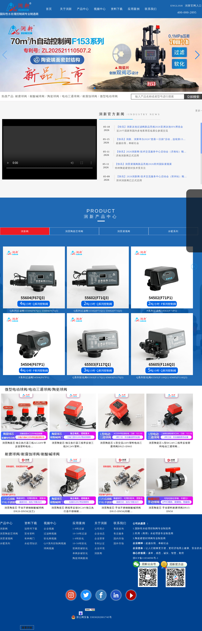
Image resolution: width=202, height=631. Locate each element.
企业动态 (99, 533)
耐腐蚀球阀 (89, 96)
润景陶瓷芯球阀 (9, 533)
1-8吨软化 (78, 538)
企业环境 (99, 548)
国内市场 (119, 538)
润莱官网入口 (193, 5)
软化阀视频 (50, 538)
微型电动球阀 (109, 96)
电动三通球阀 (71, 96)
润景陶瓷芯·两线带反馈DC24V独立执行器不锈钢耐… (72, 509)
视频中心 (100, 8)
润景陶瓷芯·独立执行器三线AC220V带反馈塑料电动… (24, 445)
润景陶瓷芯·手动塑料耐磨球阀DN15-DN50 (169, 509)
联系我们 (151, 8)
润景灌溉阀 (6, 538)
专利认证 (99, 543)
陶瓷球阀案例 (80, 558)
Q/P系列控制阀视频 (55, 543)
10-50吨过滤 (80, 533)
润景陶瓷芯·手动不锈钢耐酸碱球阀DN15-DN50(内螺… (121, 509)
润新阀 (4, 528)
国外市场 (119, 543)
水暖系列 (5, 543)
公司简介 (99, 528)
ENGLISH (176, 5)
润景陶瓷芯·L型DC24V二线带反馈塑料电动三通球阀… (170, 445)
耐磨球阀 (21, 96)
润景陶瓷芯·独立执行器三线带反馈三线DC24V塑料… (73, 445)
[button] (94, 88)
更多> (198, 110)
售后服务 (119, 533)
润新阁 (98, 553)
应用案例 (134, 8)
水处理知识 (30, 543)
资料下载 (117, 8)
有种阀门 (29, 538)
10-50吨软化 (80, 543)
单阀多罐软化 (80, 553)
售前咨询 (119, 528)
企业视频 (49, 528)
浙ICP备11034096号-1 (145, 558)
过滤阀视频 (50, 533)
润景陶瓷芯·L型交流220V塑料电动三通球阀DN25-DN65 (121, 445)
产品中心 (83, 8)
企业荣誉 (99, 538)
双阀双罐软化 (80, 548)
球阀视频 (49, 548)
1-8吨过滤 (78, 528)
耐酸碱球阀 (37, 96)
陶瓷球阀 (53, 96)
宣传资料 (29, 533)
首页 (49, 8)
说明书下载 (30, 528)
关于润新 (66, 8)
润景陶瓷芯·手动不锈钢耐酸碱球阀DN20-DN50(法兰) (24, 509)
